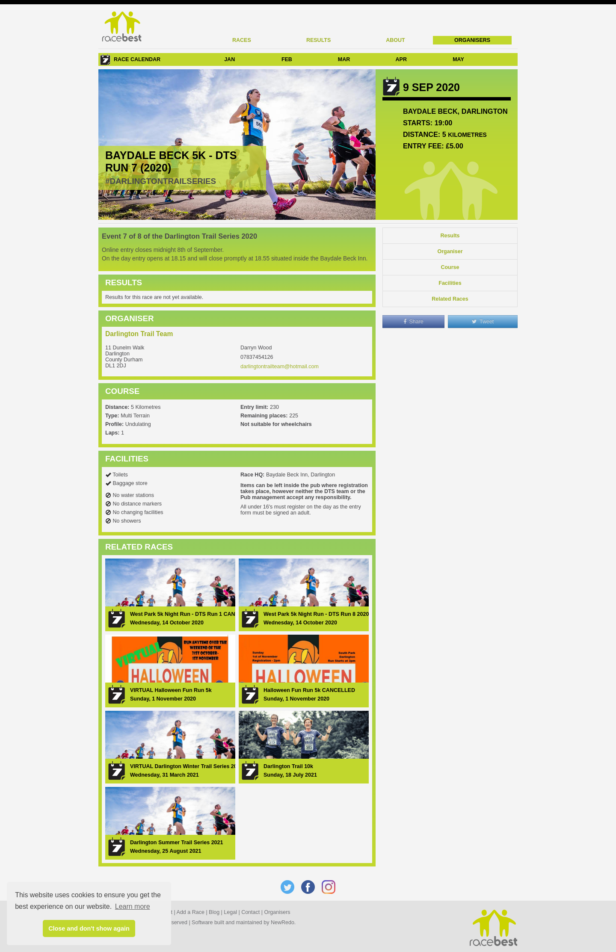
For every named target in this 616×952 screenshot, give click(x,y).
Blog (214, 912)
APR (401, 59)
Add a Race (190, 912)
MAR (344, 59)
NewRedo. (283, 922)
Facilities (450, 283)
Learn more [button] (132, 906)
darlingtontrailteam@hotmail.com (279, 367)
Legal (230, 912)
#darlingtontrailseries (160, 181)
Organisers (472, 40)
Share (413, 322)
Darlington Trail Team (139, 333)
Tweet (483, 322)
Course (450, 267)
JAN (229, 59)
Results (318, 40)
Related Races (450, 299)
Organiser (449, 251)
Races (241, 40)
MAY (458, 59)
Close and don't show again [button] (89, 928)
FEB (286, 59)
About (395, 40)
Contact (250, 912)
